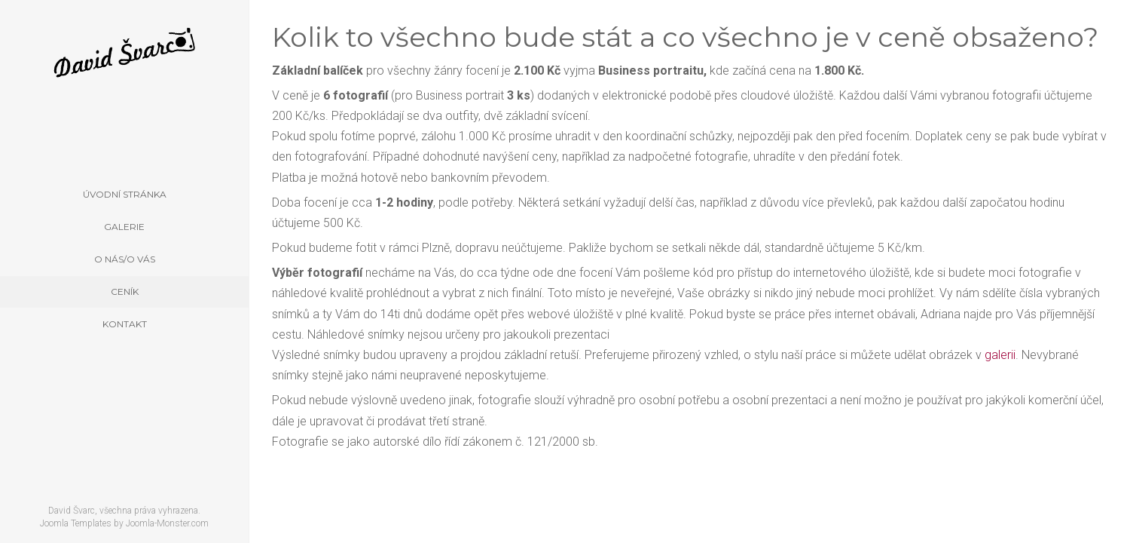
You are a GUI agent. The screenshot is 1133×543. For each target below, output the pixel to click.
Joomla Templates (75, 523)
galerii (1000, 355)
